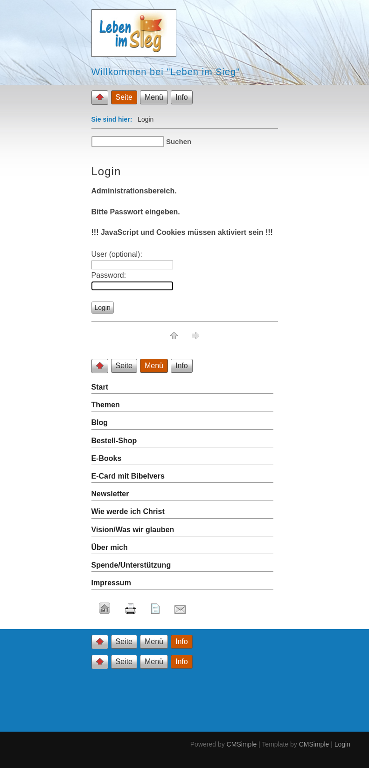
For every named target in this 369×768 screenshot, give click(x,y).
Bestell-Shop (114, 441)
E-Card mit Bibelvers (128, 476)
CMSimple (242, 744)
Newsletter (110, 494)
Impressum (111, 583)
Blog (99, 422)
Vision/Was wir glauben (132, 530)
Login (342, 744)
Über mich (109, 547)
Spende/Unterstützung (131, 565)
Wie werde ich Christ (128, 511)
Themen (105, 405)
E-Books (106, 458)
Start (99, 387)
